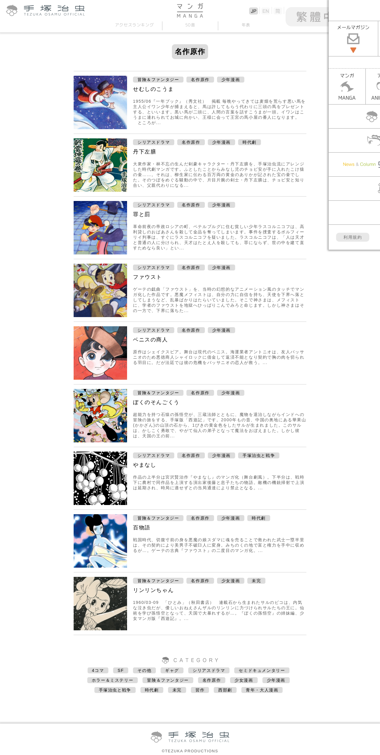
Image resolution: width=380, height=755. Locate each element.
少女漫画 (230, 580)
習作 (200, 690)
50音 (190, 25)
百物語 (142, 528)
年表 (245, 25)
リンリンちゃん (153, 590)
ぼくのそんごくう (156, 402)
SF (121, 670)
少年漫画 (230, 79)
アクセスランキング (134, 25)
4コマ (98, 670)
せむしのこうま (153, 89)
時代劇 (249, 142)
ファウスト (147, 277)
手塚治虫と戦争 (259, 455)
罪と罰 (142, 214)
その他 (144, 670)
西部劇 (225, 690)
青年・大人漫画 (262, 690)
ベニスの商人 (150, 340)
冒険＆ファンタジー (158, 79)
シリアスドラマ (153, 142)
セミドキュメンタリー (262, 670)
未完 (256, 580)
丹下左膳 (144, 152)
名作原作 (200, 79)
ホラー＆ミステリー (112, 680)
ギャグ (172, 670)
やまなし (144, 465)
